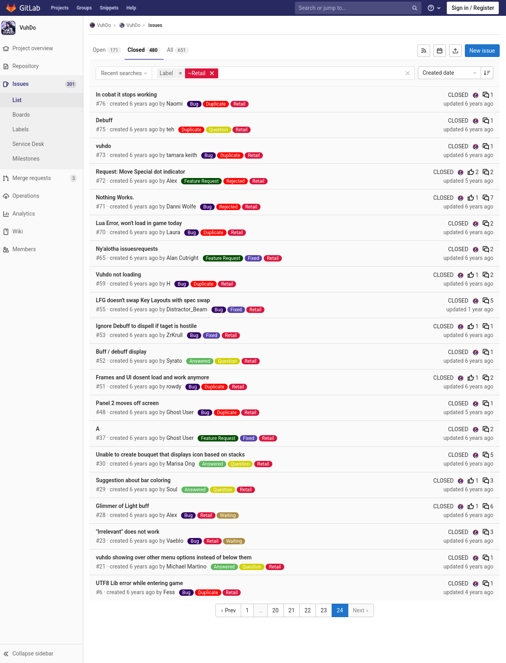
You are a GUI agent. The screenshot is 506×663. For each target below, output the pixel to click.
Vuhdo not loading (122, 274)
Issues (159, 25)
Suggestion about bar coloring (137, 480)
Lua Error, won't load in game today (142, 223)
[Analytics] (43, 214)
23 (326, 610)
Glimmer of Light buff (126, 506)
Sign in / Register (472, 8)
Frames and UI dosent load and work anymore (156, 377)
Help (131, 8)
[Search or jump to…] (358, 8)
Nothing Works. (119, 197)
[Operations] (43, 196)
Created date (450, 73)
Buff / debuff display (125, 352)
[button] (43, 653)
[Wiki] (43, 232)
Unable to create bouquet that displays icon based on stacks (174, 454)
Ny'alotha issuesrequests (131, 249)
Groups (84, 8)
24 (342, 610)
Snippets (109, 8)
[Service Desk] (43, 144)
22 (309, 610)
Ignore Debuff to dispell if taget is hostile (150, 326)
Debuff (108, 120)
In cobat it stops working (130, 94)
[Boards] (43, 115)
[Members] (43, 249)
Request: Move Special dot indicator (144, 172)
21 (293, 610)
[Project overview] (43, 48)
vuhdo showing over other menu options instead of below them (177, 557)
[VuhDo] (43, 28)
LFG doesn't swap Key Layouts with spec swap (157, 300)
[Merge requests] (43, 178)
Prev (230, 610)
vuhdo (107, 146)
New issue (482, 50)
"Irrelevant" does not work (131, 532)
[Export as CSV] (455, 50)
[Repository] (43, 66)
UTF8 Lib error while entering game (143, 583)
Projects (60, 8)
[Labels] (43, 129)
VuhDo (104, 25)
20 (277, 610)
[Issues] (44, 84)
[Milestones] (43, 159)
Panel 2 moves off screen (131, 403)
